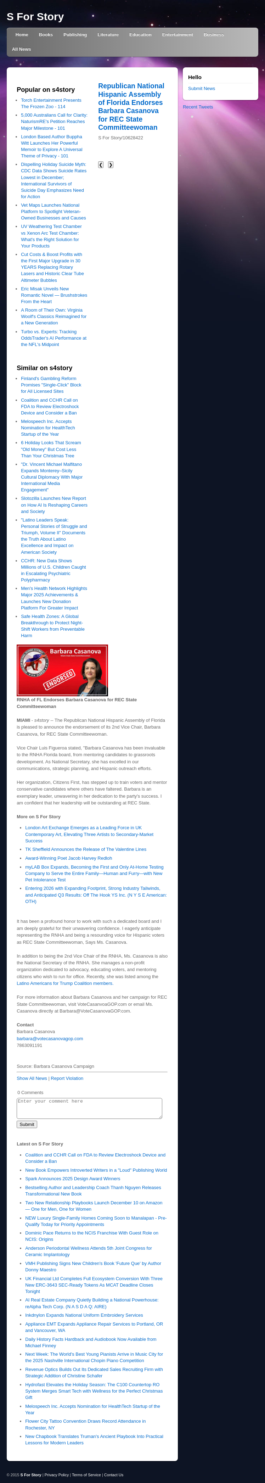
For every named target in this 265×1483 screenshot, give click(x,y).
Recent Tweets (198, 107)
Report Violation (67, 1078)
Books (46, 34)
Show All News (32, 1078)
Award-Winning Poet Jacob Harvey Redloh (68, 858)
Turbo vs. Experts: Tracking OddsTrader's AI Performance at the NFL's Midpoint (53, 338)
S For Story (35, 16)
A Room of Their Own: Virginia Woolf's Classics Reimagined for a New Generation (53, 316)
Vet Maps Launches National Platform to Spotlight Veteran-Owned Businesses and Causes (53, 211)
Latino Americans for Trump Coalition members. (65, 983)
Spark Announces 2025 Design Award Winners (72, 1178)
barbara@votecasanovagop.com (50, 1038)
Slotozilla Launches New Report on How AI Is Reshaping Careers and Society (54, 505)
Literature (108, 34)
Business (214, 34)
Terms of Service (86, 1475)
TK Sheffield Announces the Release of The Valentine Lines (85, 849)
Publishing (75, 34)
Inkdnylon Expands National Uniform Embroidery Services (84, 1315)
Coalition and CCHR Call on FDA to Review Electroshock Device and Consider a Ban (50, 406)
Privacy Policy (57, 1475)
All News (21, 49)
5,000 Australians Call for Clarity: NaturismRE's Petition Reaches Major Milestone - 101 (54, 121)
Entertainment (177, 34)
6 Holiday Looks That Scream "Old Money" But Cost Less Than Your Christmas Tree (51, 449)
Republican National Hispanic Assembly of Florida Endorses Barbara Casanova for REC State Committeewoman (131, 106)
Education (140, 34)
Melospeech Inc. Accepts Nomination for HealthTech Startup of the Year (48, 428)
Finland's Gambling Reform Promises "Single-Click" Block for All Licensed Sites (51, 385)
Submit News (201, 88)
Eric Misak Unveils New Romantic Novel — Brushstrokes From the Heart (54, 295)
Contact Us (113, 1475)
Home (22, 34)
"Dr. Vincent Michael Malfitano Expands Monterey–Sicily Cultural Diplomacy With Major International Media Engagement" (52, 477)
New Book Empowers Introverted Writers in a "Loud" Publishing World (96, 1170)
